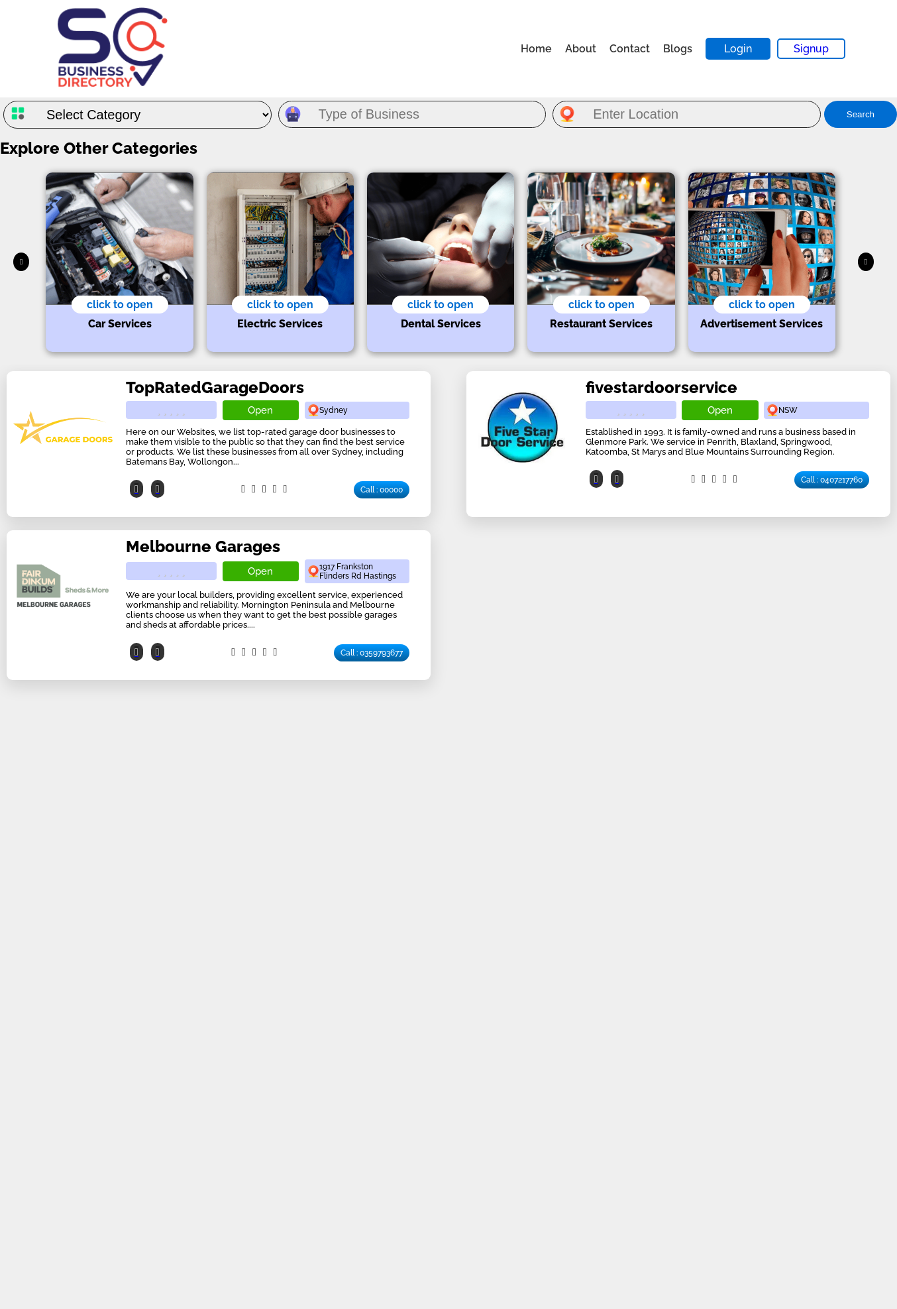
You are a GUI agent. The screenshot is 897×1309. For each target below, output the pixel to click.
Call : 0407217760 (832, 479)
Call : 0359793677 (372, 652)
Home (536, 48)
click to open (120, 304)
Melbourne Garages (203, 546)
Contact (629, 48)
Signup (811, 48)
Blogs (677, 48)
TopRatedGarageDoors (215, 387)
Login (738, 48)
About (580, 48)
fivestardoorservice (661, 387)
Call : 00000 (381, 489)
